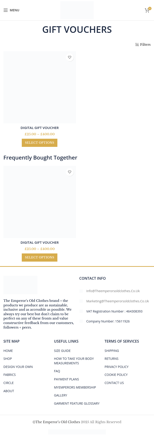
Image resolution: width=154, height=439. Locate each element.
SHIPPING (112, 350)
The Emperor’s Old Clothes (57, 422)
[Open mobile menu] (11, 10)
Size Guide (62, 350)
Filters (145, 45)
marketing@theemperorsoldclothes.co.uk (117, 301)
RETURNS (111, 358)
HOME (8, 350)
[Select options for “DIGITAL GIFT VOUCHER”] (39, 143)
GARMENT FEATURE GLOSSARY (77, 403)
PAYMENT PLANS (66, 379)
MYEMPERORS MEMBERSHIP (75, 387)
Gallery (60, 395)
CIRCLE (8, 383)
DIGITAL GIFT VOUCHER (40, 127)
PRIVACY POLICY (117, 367)
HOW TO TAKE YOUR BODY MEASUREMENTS (74, 360)
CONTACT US (114, 383)
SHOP (7, 358)
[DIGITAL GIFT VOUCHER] (39, 87)
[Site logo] (77, 10)
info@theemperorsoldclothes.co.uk (113, 291)
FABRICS (9, 374)
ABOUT (8, 391)
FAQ (57, 371)
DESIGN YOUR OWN (18, 367)
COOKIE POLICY (116, 374)
